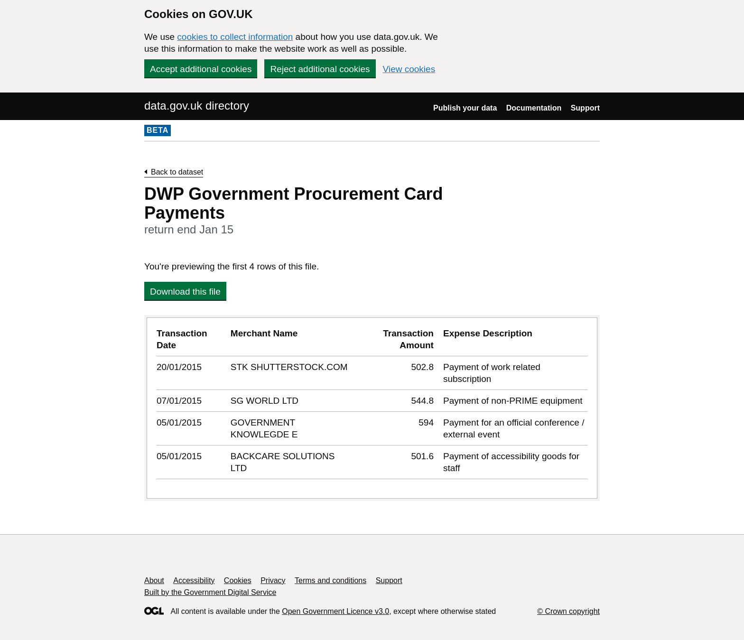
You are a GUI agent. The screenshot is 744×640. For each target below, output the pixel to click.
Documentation (533, 108)
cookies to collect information (235, 37)
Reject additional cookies (320, 69)
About (154, 580)
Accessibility (193, 580)
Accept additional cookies (200, 69)
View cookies (409, 69)
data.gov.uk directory (196, 105)
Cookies (237, 580)
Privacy (272, 580)
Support (585, 108)
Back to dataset (177, 172)
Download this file (185, 292)
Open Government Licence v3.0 (335, 611)
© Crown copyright (568, 611)
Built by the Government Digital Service (210, 592)
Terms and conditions (330, 580)
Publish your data (465, 108)
